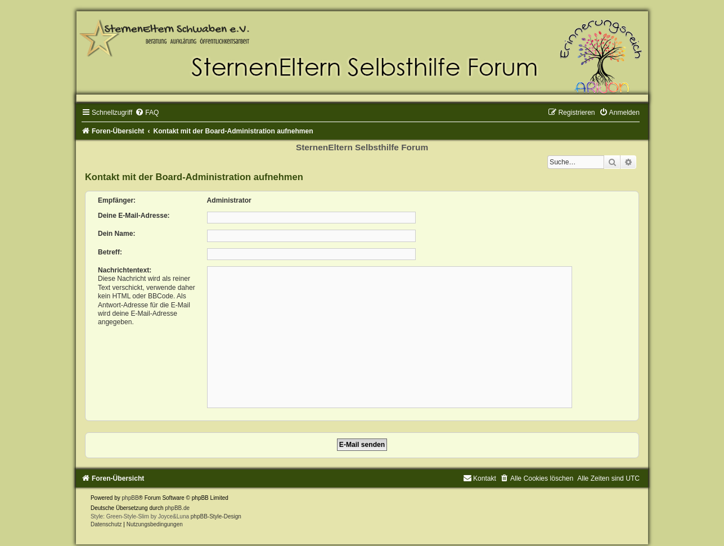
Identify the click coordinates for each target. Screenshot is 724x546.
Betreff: (110, 252)
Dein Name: (117, 234)
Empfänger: (117, 200)
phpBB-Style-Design (216, 516)
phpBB (130, 498)
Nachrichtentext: (124, 270)
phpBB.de (177, 508)
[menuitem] (147, 113)
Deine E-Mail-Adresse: (134, 216)
